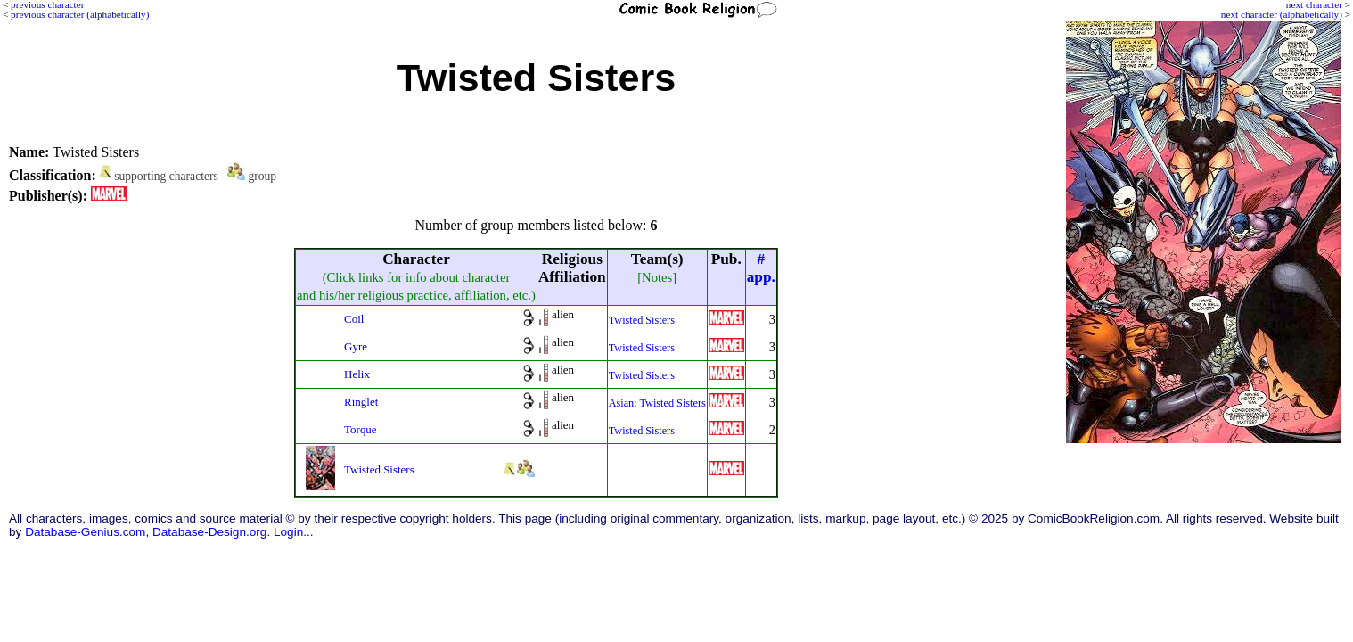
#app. (761, 268)
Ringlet (361, 401)
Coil (354, 318)
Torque (360, 429)
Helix (357, 374)
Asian (622, 403)
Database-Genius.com (85, 532)
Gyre (355, 346)
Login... (294, 532)
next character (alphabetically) (1281, 14)
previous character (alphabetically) (80, 14)
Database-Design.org (209, 532)
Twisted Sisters (642, 320)
